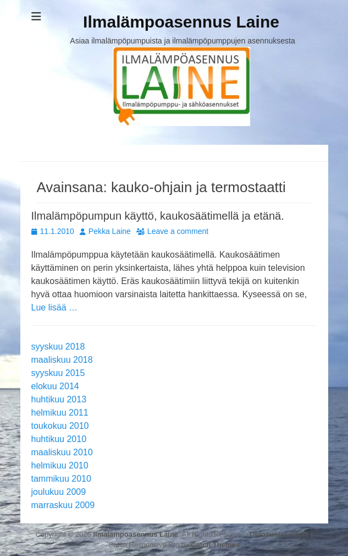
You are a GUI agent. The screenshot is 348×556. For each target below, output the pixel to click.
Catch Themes (215, 545)
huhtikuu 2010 (59, 439)
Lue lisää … (54, 307)
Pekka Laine (110, 231)
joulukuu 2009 (58, 492)
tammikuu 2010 (61, 478)
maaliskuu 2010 (62, 452)
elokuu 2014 (55, 386)
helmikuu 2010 (60, 465)
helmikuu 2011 (60, 412)
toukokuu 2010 (60, 425)
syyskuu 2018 (58, 346)
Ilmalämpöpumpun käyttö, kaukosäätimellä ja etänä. (157, 216)
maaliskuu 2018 (62, 359)
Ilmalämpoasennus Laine (181, 22)
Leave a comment (177, 231)
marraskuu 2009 (63, 505)
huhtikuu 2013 (59, 399)
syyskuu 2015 (58, 373)
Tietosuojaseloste (278, 534)
